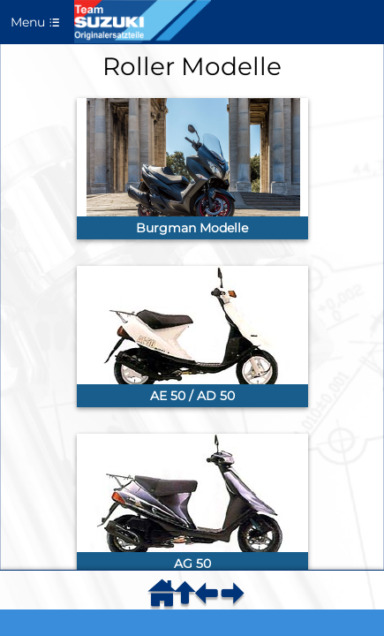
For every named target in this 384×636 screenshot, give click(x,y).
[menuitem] (165, 599)
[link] (192, 168)
